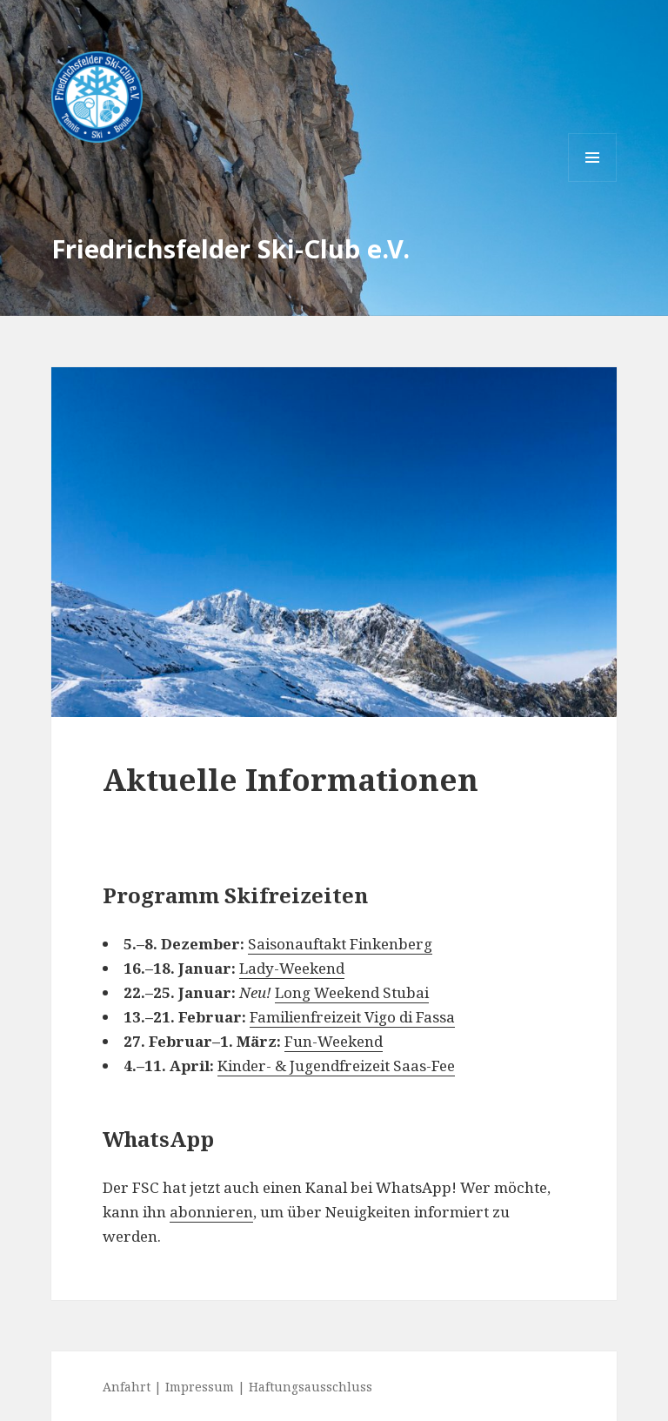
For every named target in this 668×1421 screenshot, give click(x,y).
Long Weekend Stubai (352, 992)
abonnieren (211, 1212)
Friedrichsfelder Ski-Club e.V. (230, 248)
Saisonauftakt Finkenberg (340, 944)
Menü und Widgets (593, 181)
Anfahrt (126, 1386)
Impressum (199, 1386)
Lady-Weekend (291, 968)
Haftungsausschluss (310, 1386)
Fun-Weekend (333, 1041)
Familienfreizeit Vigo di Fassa (352, 1017)
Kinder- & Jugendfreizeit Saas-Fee (336, 1066)
